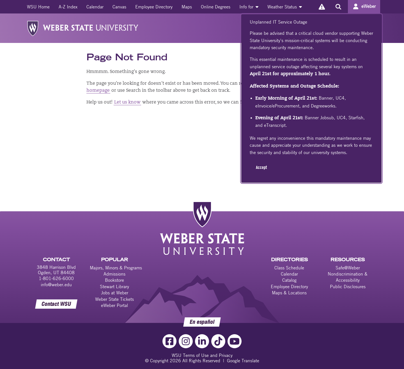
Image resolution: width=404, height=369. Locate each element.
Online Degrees (215, 7)
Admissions (114, 274)
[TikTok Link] (218, 341)
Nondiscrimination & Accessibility (348, 277)
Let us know (127, 102)
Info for (248, 7)
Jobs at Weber (114, 292)
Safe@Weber (348, 268)
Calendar (95, 7)
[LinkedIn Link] (202, 341)
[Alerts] (322, 6)
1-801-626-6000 (56, 278)
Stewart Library (114, 286)
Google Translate (243, 360)
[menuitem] (38, 6)
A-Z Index (68, 7)
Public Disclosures (348, 286)
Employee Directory (154, 7)
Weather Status (284, 7)
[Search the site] (338, 6)
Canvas (119, 7)
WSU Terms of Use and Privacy (202, 355)
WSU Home (38, 7)
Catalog (289, 280)
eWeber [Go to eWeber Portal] (368, 6)
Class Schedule (289, 268)
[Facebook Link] (169, 341)
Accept (261, 167)
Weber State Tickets (114, 299)
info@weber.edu (56, 284)
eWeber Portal (114, 305)
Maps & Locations (289, 292)
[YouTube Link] (235, 341)
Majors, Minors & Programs (116, 268)
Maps (187, 7)
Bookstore (114, 280)
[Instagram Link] (186, 341)
